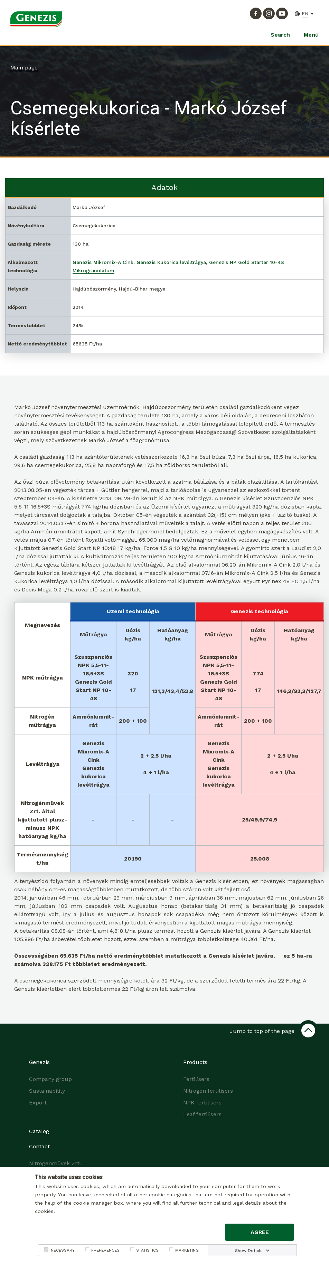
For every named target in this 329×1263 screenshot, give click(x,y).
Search (280, 34)
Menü (311, 34)
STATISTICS (147, 1250)
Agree (260, 1232)
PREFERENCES (105, 1250)
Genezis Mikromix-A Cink (103, 262)
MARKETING (187, 1250)
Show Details (249, 1250)
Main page (24, 67)
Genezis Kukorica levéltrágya (171, 262)
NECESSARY (63, 1250)
